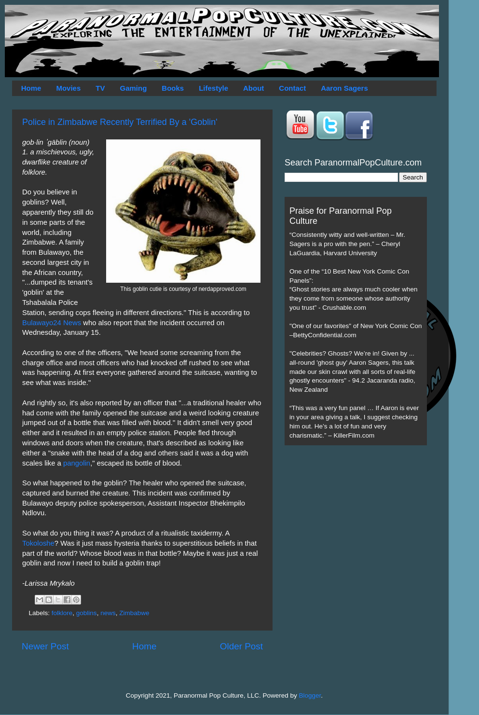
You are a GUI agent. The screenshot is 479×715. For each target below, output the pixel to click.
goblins (86, 613)
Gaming (133, 88)
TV (100, 88)
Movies (68, 88)
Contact (292, 88)
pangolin (76, 463)
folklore (62, 613)
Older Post (241, 646)
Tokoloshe (38, 543)
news (108, 613)
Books (173, 88)
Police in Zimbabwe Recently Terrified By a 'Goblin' (120, 122)
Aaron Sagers (344, 88)
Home (31, 88)
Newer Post (45, 646)
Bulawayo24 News (51, 323)
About (253, 88)
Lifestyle (213, 88)
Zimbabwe (134, 613)
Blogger (310, 695)
